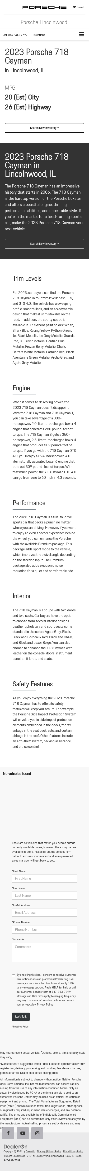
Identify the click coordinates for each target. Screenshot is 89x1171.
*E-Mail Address (21, 905)
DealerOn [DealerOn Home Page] (30, 1151)
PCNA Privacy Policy (73, 1151)
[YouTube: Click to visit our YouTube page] (24, 1133)
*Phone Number (21, 922)
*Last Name (18, 888)
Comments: (18, 939)
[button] (15, 35)
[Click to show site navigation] (82, 34)
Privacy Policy (54, 1151)
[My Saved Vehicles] (78, 7)
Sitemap (41, 1151)
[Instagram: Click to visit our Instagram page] (38, 1133)
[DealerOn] (16, 1146)
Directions (39, 34)
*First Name (19, 871)
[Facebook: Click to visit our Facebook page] (9, 1133)
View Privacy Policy (42, 1004)
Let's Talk (21, 1016)
